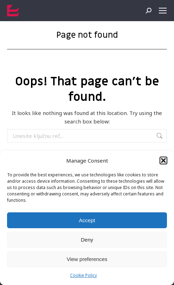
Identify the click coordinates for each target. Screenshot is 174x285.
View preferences (87, 259)
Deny (87, 240)
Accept (87, 220)
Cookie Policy (83, 275)
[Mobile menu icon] (163, 10)
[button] (163, 160)
